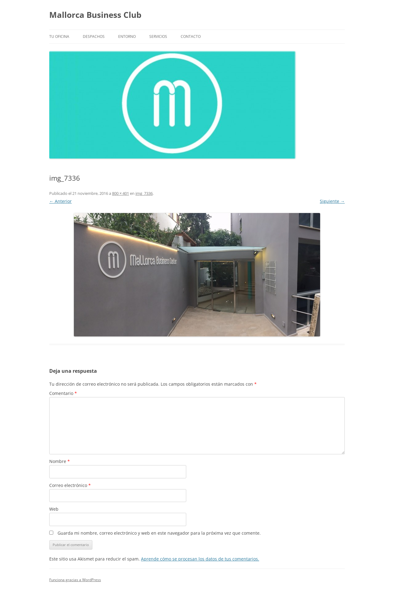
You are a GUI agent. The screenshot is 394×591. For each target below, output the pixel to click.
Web (53, 509)
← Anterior (60, 201)
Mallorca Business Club (95, 14)
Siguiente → (332, 201)
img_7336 (144, 193)
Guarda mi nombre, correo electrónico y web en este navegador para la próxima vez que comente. (159, 533)
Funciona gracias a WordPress (75, 579)
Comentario (63, 393)
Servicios (158, 36)
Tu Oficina (59, 36)
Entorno (127, 36)
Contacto (191, 36)
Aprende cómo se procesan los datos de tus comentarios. (200, 559)
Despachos (94, 36)
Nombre (59, 461)
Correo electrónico (70, 485)
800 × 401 (120, 193)
